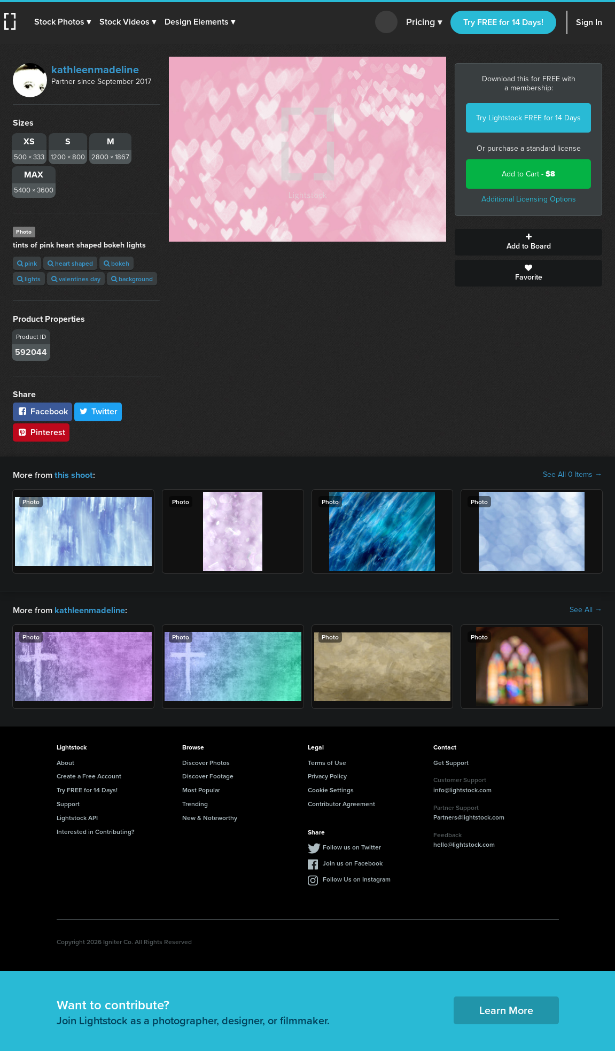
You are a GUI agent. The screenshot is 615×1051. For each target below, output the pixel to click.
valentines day (75, 278)
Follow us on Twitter (352, 846)
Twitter (98, 411)
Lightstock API (77, 816)
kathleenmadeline (95, 69)
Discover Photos (206, 761)
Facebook (42, 411)
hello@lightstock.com (464, 843)
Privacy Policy (327, 774)
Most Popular (201, 788)
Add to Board (528, 242)
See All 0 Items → (572, 474)
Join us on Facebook (353, 862)
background (132, 278)
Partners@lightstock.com (468, 816)
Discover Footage (207, 774)
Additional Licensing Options (528, 199)
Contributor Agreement (341, 802)
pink (27, 263)
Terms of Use (327, 761)
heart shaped (70, 263)
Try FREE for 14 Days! (503, 22)
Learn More (506, 1009)
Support (68, 802)
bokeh (116, 263)
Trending (195, 802)
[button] (62, 22)
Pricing (424, 22)
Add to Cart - (528, 174)
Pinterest (41, 432)
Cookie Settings (331, 788)
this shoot (73, 474)
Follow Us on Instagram (357, 878)
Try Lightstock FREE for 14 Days (528, 117)
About (65, 761)
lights (29, 278)
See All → (586, 609)
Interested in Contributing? (96, 830)
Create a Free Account (89, 774)
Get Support (451, 761)
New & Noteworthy (209, 816)
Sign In (589, 22)
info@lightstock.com (462, 788)
